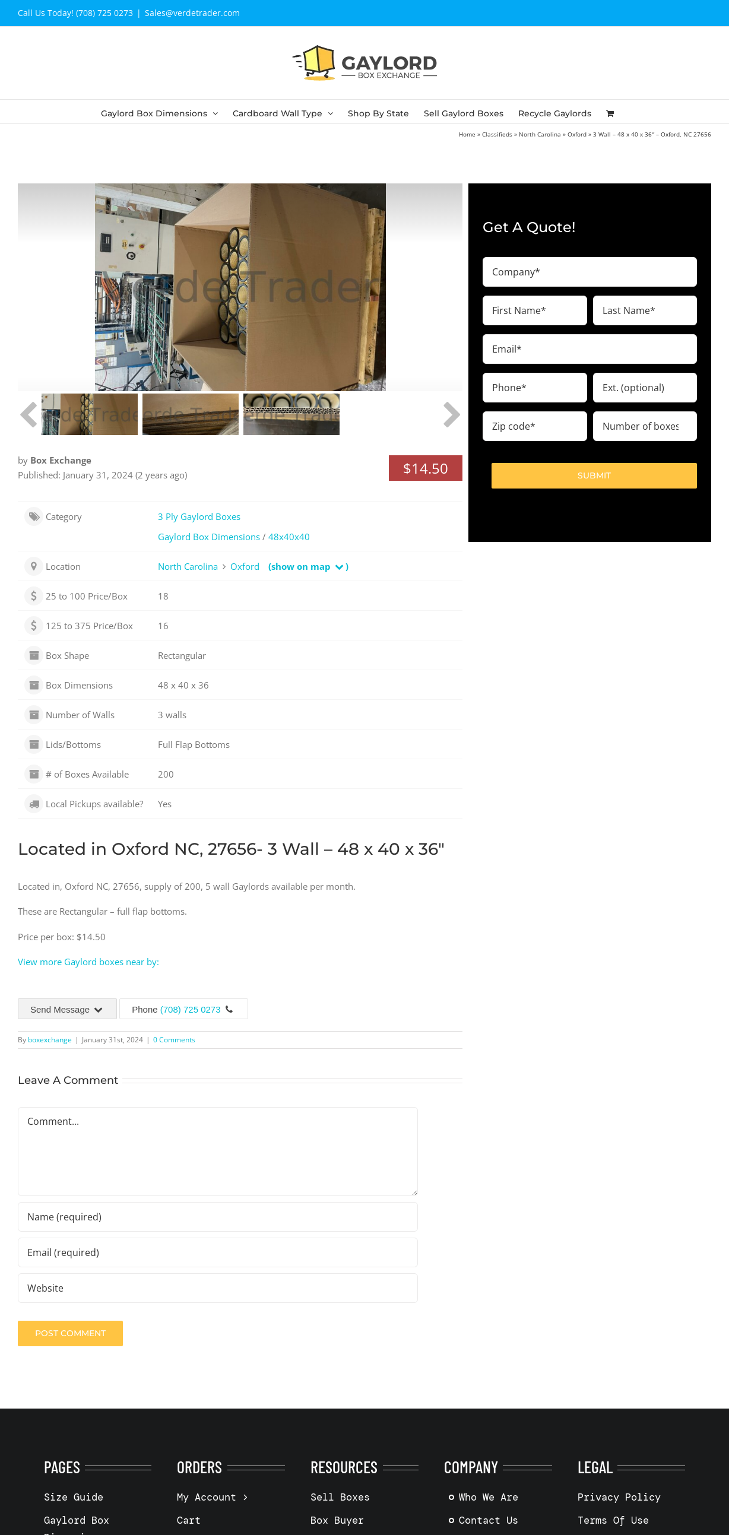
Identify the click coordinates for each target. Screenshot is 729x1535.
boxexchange (50, 1040)
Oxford (577, 134)
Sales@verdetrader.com (192, 12)
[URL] (218, 1288)
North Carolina (540, 134)
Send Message (67, 1009)
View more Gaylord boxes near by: (88, 962)
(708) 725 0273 (190, 1009)
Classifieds (497, 134)
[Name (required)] (218, 1217)
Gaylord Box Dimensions (209, 537)
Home (467, 134)
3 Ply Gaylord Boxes (199, 516)
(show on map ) (308, 566)
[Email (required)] (218, 1252)
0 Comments (174, 1040)
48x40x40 (289, 537)
